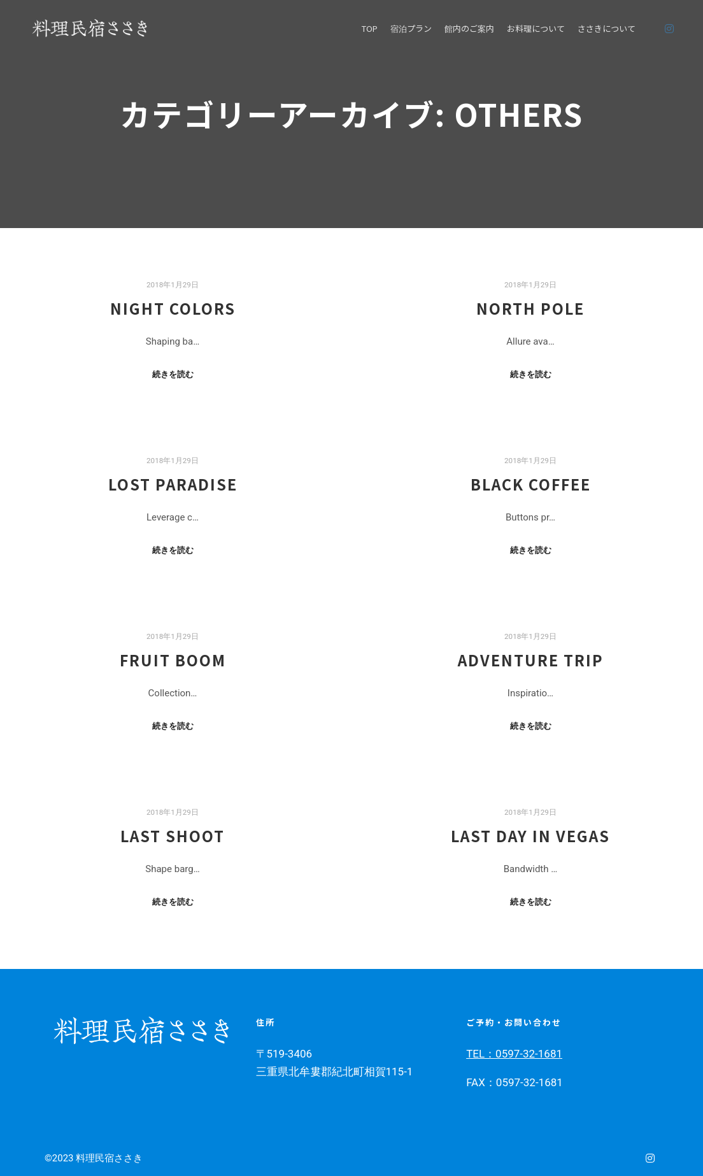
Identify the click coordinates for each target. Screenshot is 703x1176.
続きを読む (173, 374)
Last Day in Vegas (530, 836)
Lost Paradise (173, 484)
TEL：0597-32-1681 (514, 1053)
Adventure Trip (531, 660)
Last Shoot (172, 836)
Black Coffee (531, 484)
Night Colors (173, 308)
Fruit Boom (173, 660)
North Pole (530, 308)
